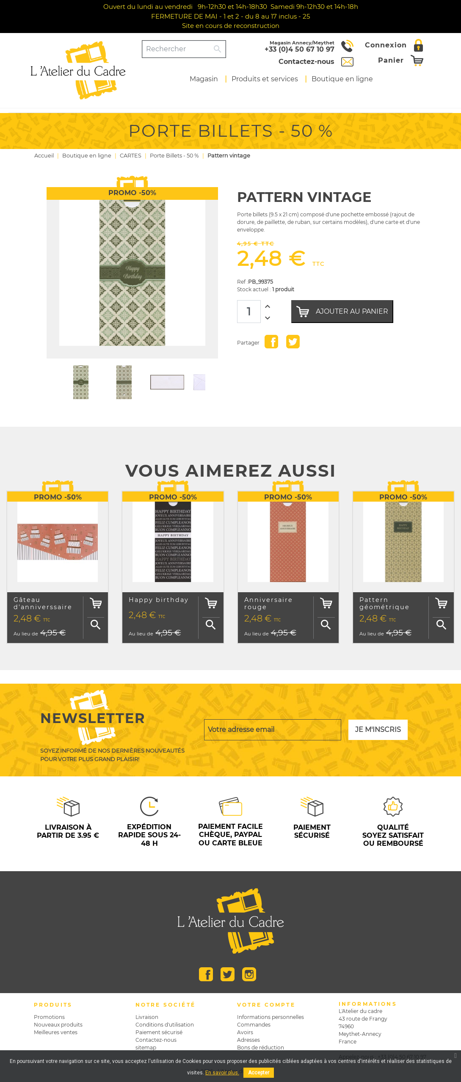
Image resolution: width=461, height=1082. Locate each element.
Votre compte (266, 1005)
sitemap (145, 1047)
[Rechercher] (176, 49)
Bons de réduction (260, 1047)
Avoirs (245, 1032)
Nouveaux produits (58, 1024)
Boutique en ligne (342, 79)
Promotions (49, 1017)
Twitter (228, 974)
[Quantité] (249, 311)
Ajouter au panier (342, 311)
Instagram (249, 974)
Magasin (204, 79)
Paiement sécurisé (158, 1032)
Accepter (258, 1073)
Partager (271, 341)
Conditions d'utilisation (164, 1024)
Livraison (146, 1017)
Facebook (206, 974)
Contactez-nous (156, 1040)
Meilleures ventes (55, 1032)
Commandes (254, 1024)
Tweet (292, 341)
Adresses (248, 1040)
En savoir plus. (222, 1073)
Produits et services (265, 79)
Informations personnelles (270, 1017)
